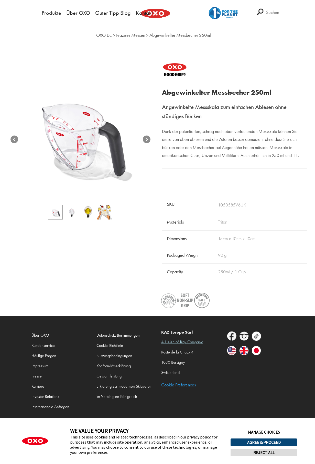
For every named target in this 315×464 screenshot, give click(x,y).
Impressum (39, 366)
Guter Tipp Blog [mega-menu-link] (113, 13)
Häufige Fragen (43, 355)
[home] (104, 35)
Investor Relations (45, 396)
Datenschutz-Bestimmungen (118, 335)
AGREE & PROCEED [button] (264, 442)
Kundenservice (43, 345)
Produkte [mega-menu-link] (51, 13)
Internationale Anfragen (50, 406)
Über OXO (40, 335)
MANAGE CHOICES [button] (264, 432)
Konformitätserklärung (113, 366)
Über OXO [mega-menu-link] (78, 13)
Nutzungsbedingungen (114, 355)
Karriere (37, 386)
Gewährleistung (109, 376)
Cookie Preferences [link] (178, 385)
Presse (36, 376)
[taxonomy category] (130, 35)
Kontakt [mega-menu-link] (144, 13)
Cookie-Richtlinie (109, 345)
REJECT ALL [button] (264, 452)
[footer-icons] (231, 337)
